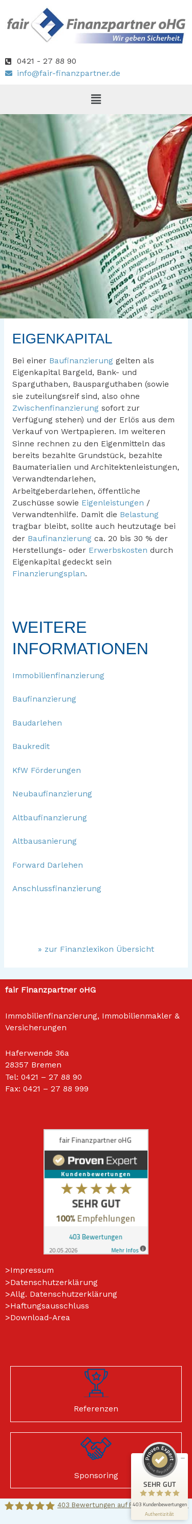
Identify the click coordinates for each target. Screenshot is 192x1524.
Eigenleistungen (112, 502)
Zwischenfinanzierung (55, 408)
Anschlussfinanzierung (56, 888)
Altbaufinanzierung (49, 817)
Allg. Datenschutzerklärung (63, 1294)
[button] (95, 99)
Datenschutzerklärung (54, 1282)
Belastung (139, 514)
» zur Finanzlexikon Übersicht (96, 949)
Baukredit (31, 746)
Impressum (32, 1270)
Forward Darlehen (47, 865)
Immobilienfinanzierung (58, 675)
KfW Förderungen (46, 770)
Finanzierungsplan (48, 573)
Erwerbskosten (118, 550)
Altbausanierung (44, 841)
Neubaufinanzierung (52, 793)
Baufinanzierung (81, 360)
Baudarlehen (37, 723)
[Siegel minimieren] (183, 1458)
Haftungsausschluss (49, 1306)
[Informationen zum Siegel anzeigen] (159, 1514)
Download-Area (40, 1317)
